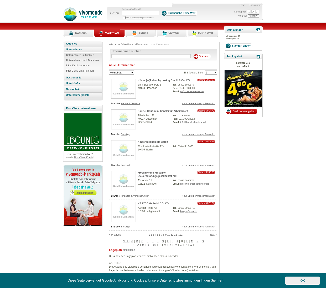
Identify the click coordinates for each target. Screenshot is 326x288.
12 (175, 234)
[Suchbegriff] (140, 13)
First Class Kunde (83, 157)
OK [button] (302, 280)
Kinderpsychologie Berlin (153, 141)
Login (242, 5)
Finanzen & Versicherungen (135, 196)
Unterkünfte (73, 83)
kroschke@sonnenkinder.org (194, 183)
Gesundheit (73, 89)
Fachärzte (126, 165)
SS (154, 244)
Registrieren (255, 5)
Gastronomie (73, 77)
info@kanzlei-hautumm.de (193, 122)
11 (172, 234)
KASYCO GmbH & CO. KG (153, 203)
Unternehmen (74, 49)
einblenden (129, 249)
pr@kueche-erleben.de (192, 91)
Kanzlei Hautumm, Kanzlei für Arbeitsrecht (163, 111)
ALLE (126, 241)
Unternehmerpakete (77, 95)
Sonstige (125, 134)
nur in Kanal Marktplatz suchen (140, 17)
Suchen (114, 13)
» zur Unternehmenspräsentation (198, 103)
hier (220, 280)
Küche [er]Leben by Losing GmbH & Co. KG (164, 80)
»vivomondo (115, 44)
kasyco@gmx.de (188, 211)
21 (181, 234)
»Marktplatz (127, 44)
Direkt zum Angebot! (244, 111)
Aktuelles (71, 43)
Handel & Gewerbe (130, 103)
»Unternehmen (142, 44)
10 (168, 234)
